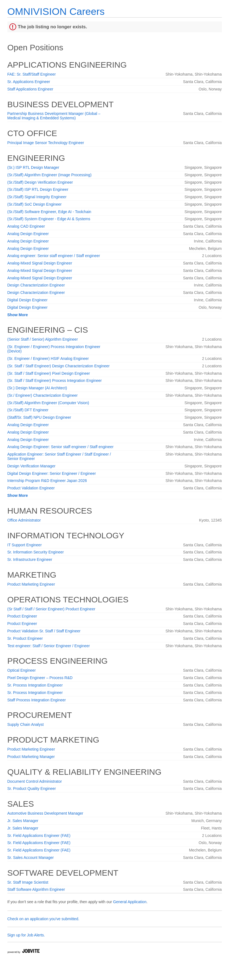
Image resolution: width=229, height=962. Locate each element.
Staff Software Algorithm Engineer (36, 889)
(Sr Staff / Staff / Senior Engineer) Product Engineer (51, 609)
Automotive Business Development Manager (45, 813)
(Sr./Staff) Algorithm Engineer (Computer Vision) (48, 403)
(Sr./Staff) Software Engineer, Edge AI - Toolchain (49, 212)
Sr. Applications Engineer (28, 81)
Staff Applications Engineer (30, 89)
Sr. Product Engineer (25, 638)
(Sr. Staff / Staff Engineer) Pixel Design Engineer (48, 373)
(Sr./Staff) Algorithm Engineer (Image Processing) (49, 175)
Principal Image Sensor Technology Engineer (45, 142)
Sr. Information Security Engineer (35, 552)
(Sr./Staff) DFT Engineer (28, 410)
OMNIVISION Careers (56, 11)
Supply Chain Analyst (25, 724)
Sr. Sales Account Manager (30, 857)
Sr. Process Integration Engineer (35, 685)
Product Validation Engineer (31, 488)
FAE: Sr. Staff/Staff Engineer (31, 74)
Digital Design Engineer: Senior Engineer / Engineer (51, 473)
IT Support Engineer (24, 545)
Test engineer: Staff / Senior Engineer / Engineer (48, 646)
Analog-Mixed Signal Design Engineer (39, 263)
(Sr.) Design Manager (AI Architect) (37, 388)
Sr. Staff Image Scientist (27, 882)
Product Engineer (22, 616)
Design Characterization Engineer (36, 285)
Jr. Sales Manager (22, 820)
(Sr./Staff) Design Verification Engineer (40, 182)
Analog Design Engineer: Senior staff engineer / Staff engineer (60, 447)
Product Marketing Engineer (31, 584)
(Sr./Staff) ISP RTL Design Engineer (37, 189)
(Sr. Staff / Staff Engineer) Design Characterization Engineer (58, 366)
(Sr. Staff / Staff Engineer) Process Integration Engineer (54, 380)
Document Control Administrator (34, 781)
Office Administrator (24, 520)
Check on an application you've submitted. (43, 919)
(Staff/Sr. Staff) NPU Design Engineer (39, 417)
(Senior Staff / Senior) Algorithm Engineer (42, 339)
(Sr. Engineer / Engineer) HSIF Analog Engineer (48, 358)
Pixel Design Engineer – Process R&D (40, 678)
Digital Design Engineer (27, 300)
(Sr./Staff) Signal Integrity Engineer (37, 197)
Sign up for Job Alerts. (26, 935)
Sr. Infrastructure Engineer (29, 559)
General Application (129, 902)
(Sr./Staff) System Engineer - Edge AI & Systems (48, 219)
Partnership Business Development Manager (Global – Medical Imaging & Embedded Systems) (54, 115)
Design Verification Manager (31, 466)
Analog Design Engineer (28, 233)
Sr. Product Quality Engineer (31, 788)
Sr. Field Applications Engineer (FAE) (39, 835)
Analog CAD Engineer (26, 226)
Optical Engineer (21, 670)
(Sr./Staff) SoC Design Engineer (34, 204)
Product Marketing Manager (31, 756)
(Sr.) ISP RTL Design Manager (33, 167)
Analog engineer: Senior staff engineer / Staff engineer (53, 255)
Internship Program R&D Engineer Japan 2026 (47, 480)
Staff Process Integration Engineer (36, 700)
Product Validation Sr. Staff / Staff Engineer (44, 631)
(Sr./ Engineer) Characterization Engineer (42, 395)
